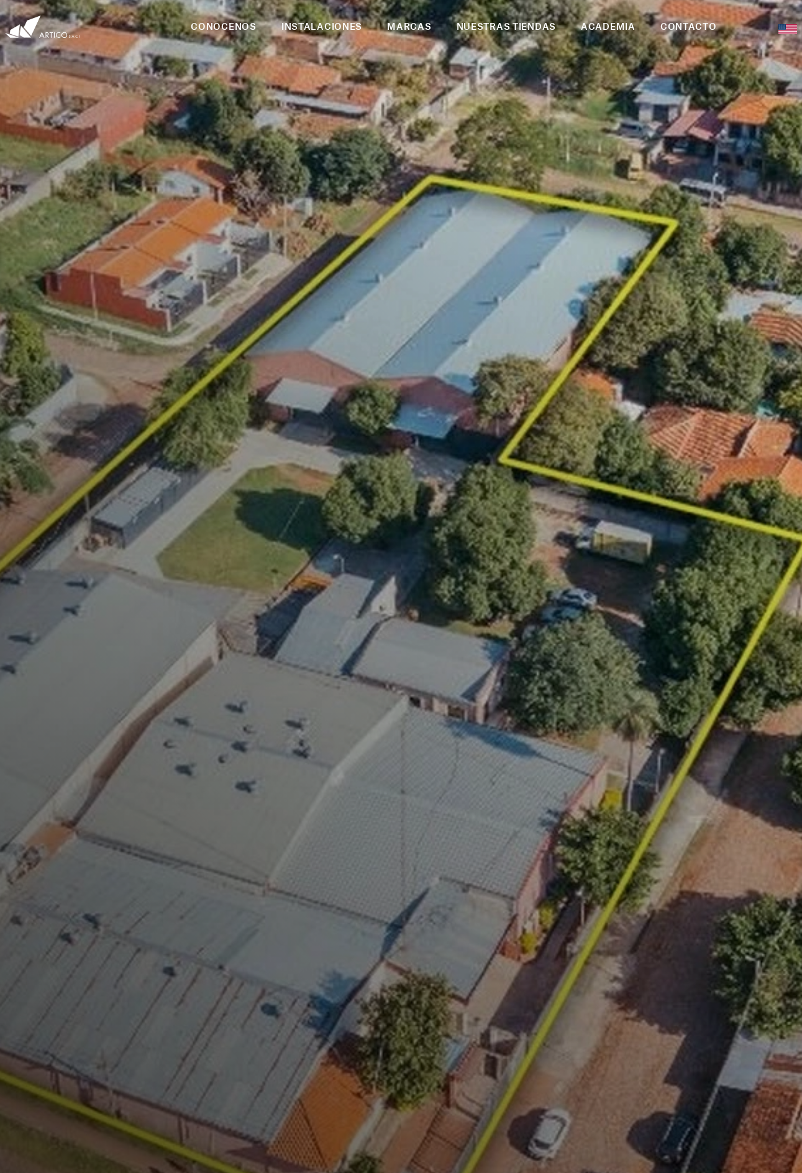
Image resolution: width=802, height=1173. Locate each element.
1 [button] (606, 822)
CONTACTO (688, 26)
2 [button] (621, 822)
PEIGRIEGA (435, 1150)
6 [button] (681, 822)
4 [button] (651, 822)
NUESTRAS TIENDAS (507, 26)
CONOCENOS (223, 26)
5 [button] (666, 822)
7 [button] (696, 822)
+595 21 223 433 (707, 1009)
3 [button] (636, 822)
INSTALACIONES (321, 26)
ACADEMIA (608, 26)
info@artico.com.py (702, 972)
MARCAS (409, 26)
